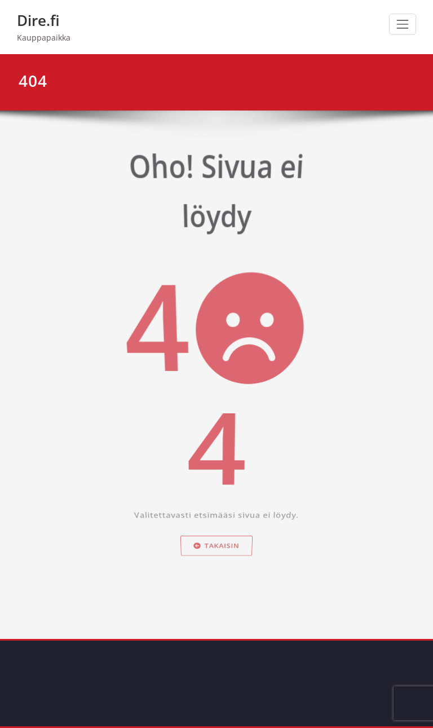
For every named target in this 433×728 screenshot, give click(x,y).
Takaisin (216, 553)
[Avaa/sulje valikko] (402, 24)
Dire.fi (38, 20)
